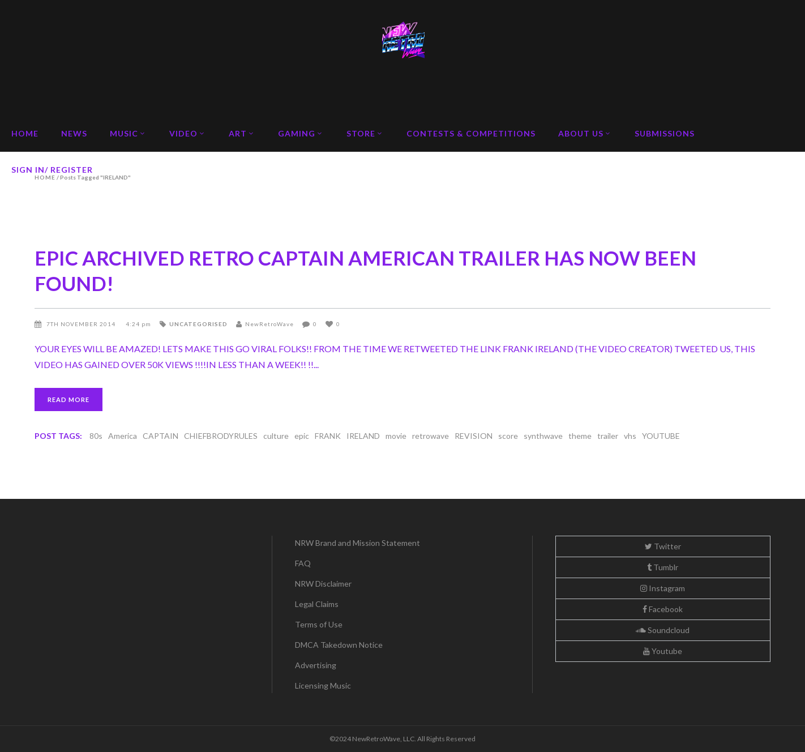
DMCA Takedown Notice (339, 645)
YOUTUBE (661, 436)
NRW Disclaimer (323, 583)
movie (396, 436)
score (508, 436)
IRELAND (363, 436)
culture (276, 436)
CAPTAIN (160, 436)
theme (580, 436)
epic (301, 436)
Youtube (662, 651)
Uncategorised (198, 324)
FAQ (303, 563)
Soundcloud (663, 630)
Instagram (662, 588)
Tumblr (662, 567)
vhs (630, 436)
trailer (607, 436)
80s (95, 436)
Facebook (663, 609)
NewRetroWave (269, 324)
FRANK (328, 436)
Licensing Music (323, 685)
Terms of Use (318, 624)
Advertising (315, 665)
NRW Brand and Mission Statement (357, 543)
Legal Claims (317, 604)
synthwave (543, 436)
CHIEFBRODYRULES (221, 436)
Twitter (663, 546)
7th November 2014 (81, 324)
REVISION (474, 436)
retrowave (430, 436)
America (122, 436)
